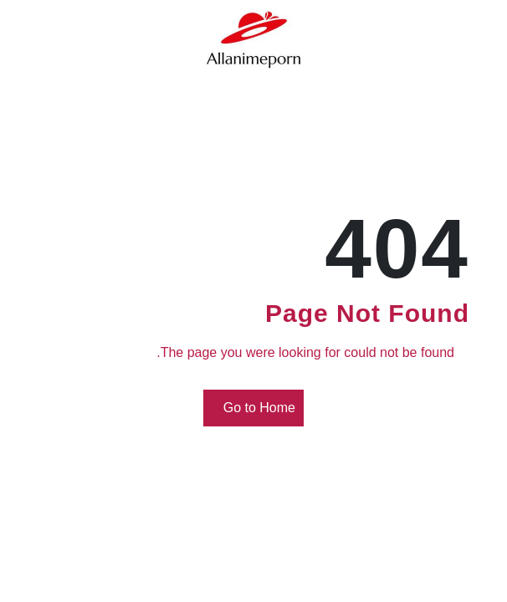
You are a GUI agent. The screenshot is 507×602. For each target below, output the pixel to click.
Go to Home (256, 408)
